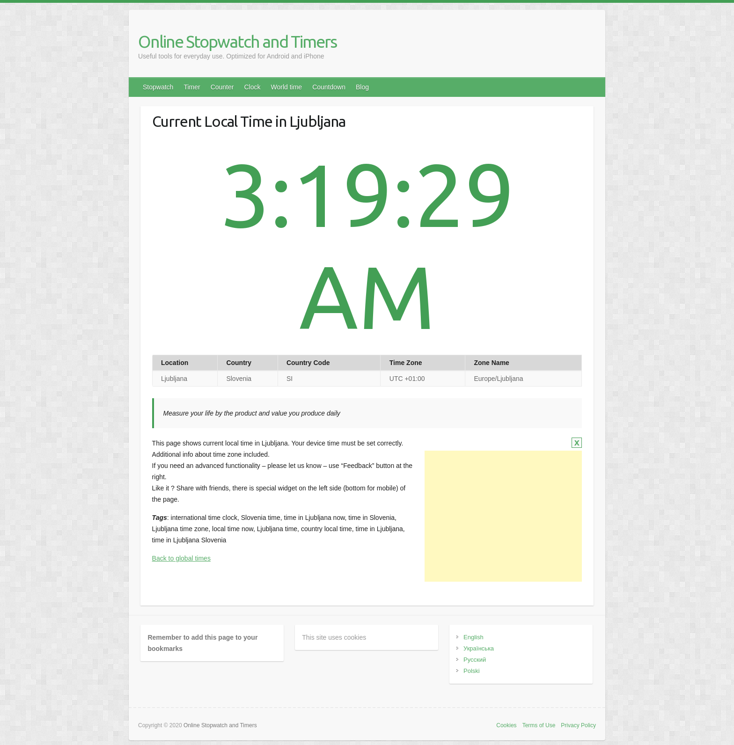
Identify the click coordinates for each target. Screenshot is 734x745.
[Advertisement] (503, 516)
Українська (478, 648)
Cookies (506, 725)
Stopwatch (158, 87)
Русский (474, 659)
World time (286, 87)
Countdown (328, 87)
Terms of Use (539, 725)
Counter (222, 87)
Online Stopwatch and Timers (237, 41)
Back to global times (181, 558)
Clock (252, 87)
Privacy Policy (578, 725)
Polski (471, 670)
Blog (362, 87)
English (473, 637)
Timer (192, 87)
